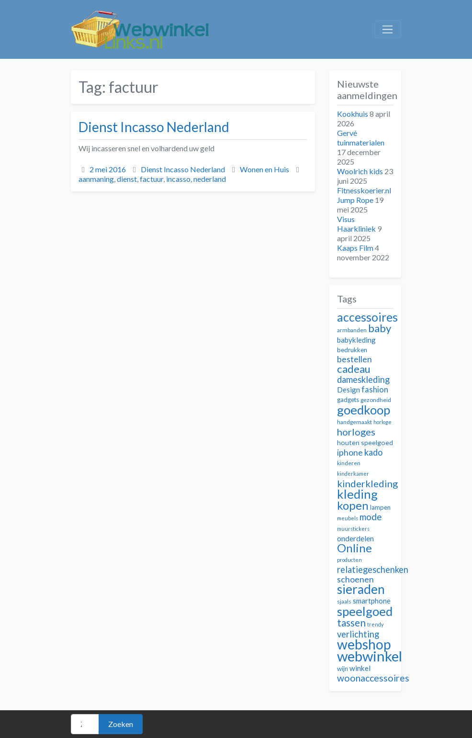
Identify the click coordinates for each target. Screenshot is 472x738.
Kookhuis (352, 113)
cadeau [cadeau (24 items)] (354, 368)
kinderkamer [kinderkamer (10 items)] (353, 473)
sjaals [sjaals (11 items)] (344, 601)
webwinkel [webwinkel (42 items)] (369, 656)
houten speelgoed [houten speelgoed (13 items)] (365, 442)
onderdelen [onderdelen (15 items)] (355, 538)
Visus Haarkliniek (356, 223)
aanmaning (96, 178)
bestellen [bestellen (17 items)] (354, 359)
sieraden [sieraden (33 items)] (361, 589)
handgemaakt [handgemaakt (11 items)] (354, 421)
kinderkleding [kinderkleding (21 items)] (367, 483)
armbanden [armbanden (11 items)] (352, 330)
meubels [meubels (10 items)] (347, 518)
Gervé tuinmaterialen (360, 137)
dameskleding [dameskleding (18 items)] (363, 379)
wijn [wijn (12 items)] (342, 668)
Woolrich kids (360, 171)
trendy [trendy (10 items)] (375, 624)
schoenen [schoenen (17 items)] (355, 579)
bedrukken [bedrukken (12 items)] (352, 350)
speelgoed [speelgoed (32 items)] (365, 611)
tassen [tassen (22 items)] (351, 622)
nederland (209, 178)
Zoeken (120, 723)
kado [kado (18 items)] (373, 452)
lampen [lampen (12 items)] (380, 507)
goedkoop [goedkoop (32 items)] (363, 409)
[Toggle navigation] (388, 30)
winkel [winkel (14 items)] (360, 668)
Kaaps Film (355, 247)
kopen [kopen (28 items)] (353, 505)
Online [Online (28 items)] (354, 548)
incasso (178, 178)
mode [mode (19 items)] (371, 516)
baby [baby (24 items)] (379, 328)
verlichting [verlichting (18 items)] (358, 634)
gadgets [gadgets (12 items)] (348, 399)
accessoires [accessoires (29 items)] (367, 317)
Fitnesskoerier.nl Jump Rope (364, 195)
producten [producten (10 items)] (349, 560)
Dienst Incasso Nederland (154, 127)
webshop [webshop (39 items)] (364, 644)
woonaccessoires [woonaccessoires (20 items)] (373, 677)
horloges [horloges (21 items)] (356, 431)
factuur (151, 178)
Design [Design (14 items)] (348, 389)
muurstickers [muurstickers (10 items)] (353, 529)
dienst (127, 178)
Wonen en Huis (264, 169)
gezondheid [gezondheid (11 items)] (375, 399)
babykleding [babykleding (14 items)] (356, 339)
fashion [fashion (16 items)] (374, 389)
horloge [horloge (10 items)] (382, 422)
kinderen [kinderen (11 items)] (348, 463)
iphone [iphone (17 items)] (350, 452)
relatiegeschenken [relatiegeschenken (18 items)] (372, 569)
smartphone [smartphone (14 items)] (372, 600)
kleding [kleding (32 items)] (357, 494)
